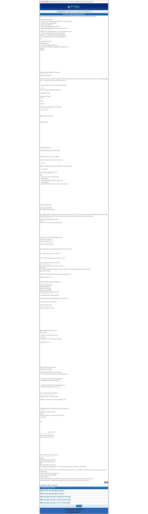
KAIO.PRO (46, 2)
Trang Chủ (43, 485)
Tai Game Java (74, 512)
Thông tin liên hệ (79, 509)
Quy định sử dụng (69, 509)
